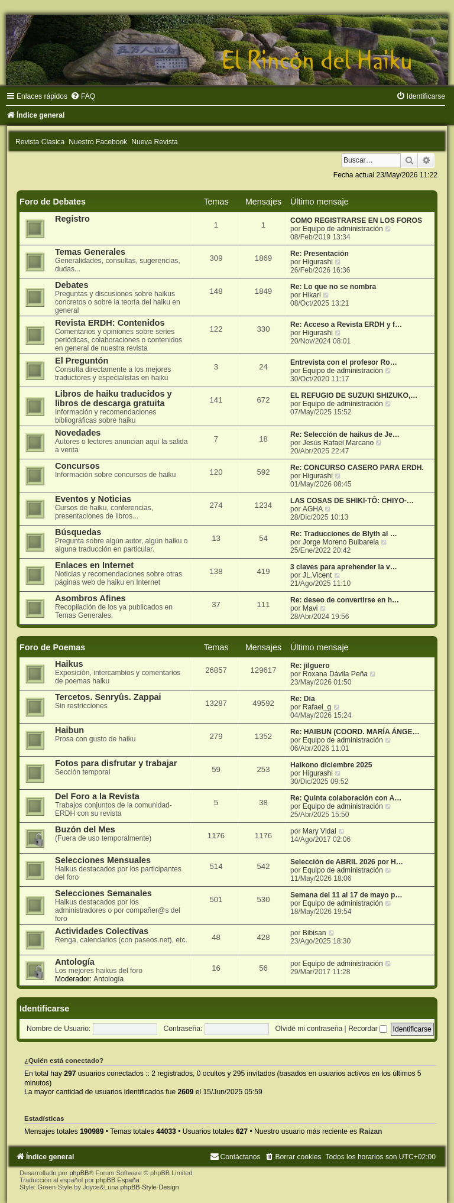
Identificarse (44, 1008)
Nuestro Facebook (98, 142)
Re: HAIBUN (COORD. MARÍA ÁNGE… (355, 732)
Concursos (77, 466)
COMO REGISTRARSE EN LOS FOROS (356, 220)
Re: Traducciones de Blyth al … (343, 534)
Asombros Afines (90, 598)
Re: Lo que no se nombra (333, 287)
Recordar (367, 1028)
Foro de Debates (53, 201)
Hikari (312, 295)
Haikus (69, 664)
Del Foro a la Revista (97, 796)
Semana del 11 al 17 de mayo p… (346, 895)
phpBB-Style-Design (150, 1187)
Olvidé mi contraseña (309, 1028)
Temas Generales (90, 252)
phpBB (79, 1172)
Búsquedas (78, 532)
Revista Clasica (39, 142)
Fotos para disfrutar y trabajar (116, 763)
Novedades (77, 432)
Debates (71, 285)
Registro (72, 218)
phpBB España (117, 1179)
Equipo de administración (343, 229)
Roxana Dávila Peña (335, 674)
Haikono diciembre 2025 (331, 765)
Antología (75, 962)
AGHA (313, 509)
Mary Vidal (319, 831)
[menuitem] (82, 96)
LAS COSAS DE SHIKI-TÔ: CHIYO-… (352, 501)
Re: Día (302, 699)
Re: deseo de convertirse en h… (344, 600)
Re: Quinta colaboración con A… (345, 798)
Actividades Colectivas (101, 931)
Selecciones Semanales (103, 893)
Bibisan (314, 933)
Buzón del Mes (85, 829)
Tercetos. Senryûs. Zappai (108, 697)
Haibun (69, 730)
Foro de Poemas (52, 647)
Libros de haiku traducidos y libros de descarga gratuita (113, 398)
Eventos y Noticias (93, 499)
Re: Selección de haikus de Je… (345, 434)
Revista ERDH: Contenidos (110, 322)
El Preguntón (81, 360)
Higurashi (318, 262)
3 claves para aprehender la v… (343, 567)
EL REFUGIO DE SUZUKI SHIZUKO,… (353, 395)
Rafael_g (317, 707)
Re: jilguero (310, 666)
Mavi (310, 608)
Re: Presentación (319, 253)
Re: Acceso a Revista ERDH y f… (346, 324)
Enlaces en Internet (94, 565)
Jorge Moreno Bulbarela (341, 542)
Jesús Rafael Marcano (338, 443)
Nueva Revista (154, 142)
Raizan (370, 1131)
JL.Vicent (317, 575)
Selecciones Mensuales (103, 860)
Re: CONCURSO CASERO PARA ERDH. (357, 467)
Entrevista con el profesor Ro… (343, 362)
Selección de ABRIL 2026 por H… (346, 862)
